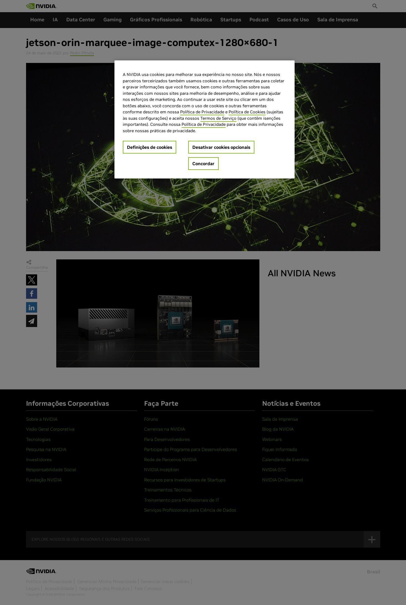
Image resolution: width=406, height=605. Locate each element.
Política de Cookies (247, 111)
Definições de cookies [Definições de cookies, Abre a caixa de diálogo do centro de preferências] (149, 147)
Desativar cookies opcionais (221, 147)
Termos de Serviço (218, 118)
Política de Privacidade (202, 111)
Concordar (203, 163)
